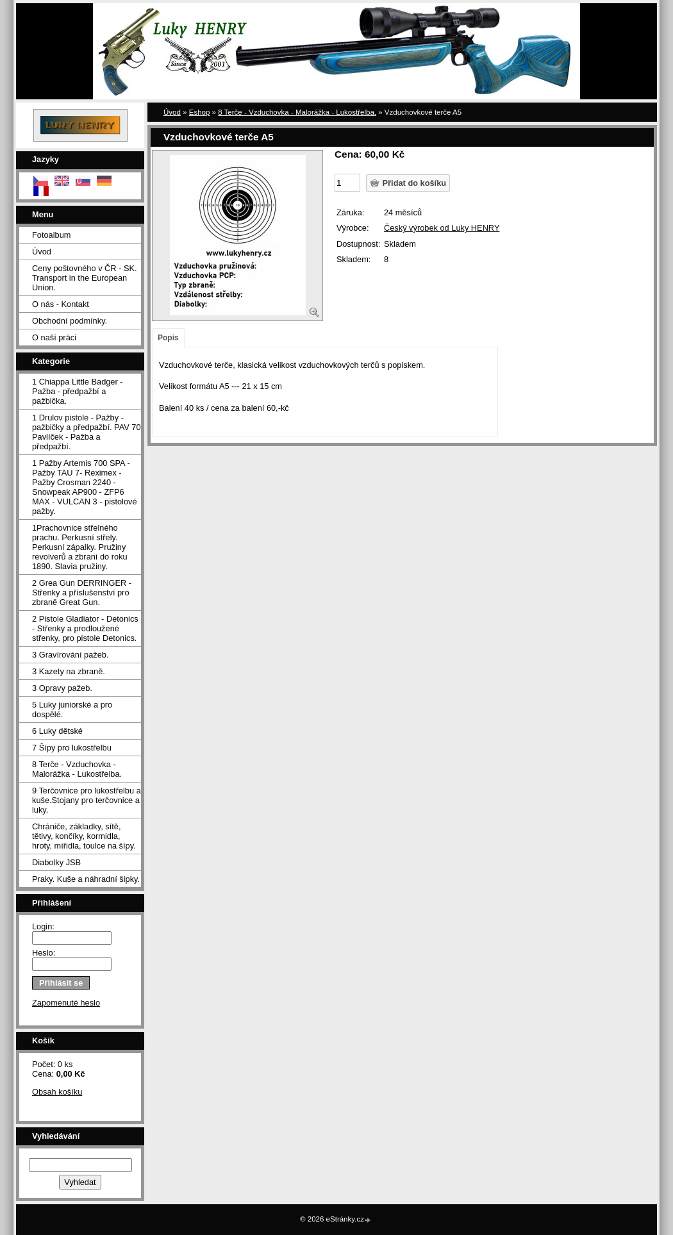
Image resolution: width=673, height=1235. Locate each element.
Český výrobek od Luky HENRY (441, 228)
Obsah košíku (57, 1092)
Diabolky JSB (56, 862)
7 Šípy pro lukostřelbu (72, 747)
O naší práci (54, 337)
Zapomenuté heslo (66, 1002)
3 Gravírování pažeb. (70, 654)
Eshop (199, 112)
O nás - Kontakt (60, 304)
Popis (168, 337)
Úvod (41, 251)
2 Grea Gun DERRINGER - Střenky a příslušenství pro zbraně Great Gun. (81, 592)
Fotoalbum (51, 235)
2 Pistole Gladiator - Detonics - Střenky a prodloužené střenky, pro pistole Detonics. (85, 628)
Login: (43, 926)
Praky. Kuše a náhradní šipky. (86, 879)
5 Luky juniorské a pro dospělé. (72, 709)
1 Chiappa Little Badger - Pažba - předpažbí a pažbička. (77, 391)
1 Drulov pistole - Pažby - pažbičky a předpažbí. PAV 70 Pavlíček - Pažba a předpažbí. (86, 432)
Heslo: (43, 952)
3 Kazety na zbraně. (68, 671)
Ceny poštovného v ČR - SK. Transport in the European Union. (84, 277)
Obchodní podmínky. (69, 321)
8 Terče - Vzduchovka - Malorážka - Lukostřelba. (77, 769)
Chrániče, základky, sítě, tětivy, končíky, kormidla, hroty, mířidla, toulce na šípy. (84, 836)
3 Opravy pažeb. (62, 688)
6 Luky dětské (57, 731)
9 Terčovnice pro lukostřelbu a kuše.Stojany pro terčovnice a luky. (86, 800)
